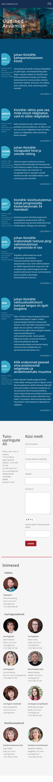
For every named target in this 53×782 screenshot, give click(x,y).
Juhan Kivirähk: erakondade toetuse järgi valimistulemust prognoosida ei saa (30, 246)
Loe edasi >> (46, 94)
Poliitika (11, 76)
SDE (12, 167)
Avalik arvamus (6, 69)
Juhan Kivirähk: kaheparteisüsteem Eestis (28, 57)
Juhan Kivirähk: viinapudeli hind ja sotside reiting (28, 150)
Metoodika (4, 261)
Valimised (10, 226)
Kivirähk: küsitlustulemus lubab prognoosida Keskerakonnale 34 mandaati (31, 206)
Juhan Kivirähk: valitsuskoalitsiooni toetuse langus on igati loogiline (31, 307)
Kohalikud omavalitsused (6, 223)
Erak (9, 163)
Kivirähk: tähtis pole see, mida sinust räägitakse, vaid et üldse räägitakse (32, 113)
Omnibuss (4, 76)
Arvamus (4, 68)
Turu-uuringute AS (9, 4)
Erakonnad (4, 385)
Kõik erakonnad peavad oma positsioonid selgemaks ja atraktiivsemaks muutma (32, 371)
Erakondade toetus (7, 72)
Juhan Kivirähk (5, 74)
